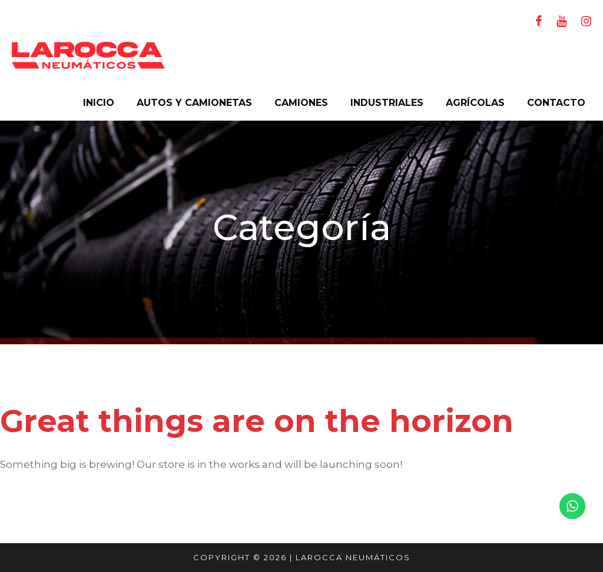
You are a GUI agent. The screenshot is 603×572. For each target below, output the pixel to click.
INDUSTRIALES (386, 102)
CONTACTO (556, 102)
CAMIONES (301, 102)
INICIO (98, 102)
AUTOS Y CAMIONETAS (194, 102)
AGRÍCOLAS (475, 102)
